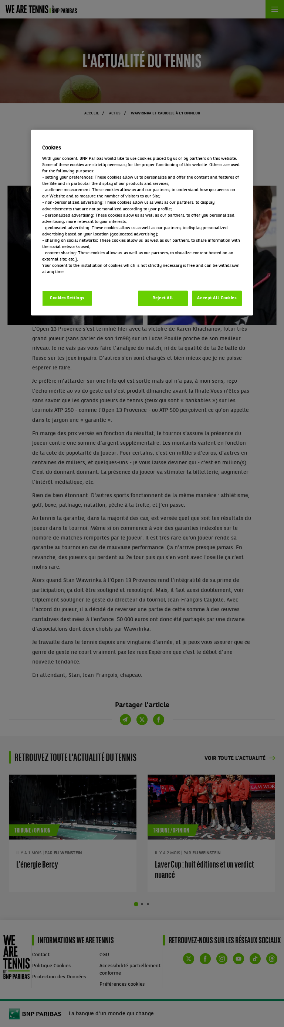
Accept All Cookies (216, 298)
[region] (142, 223)
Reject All (162, 298)
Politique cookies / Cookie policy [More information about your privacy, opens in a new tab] (74, 278)
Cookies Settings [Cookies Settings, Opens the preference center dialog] (67, 298)
